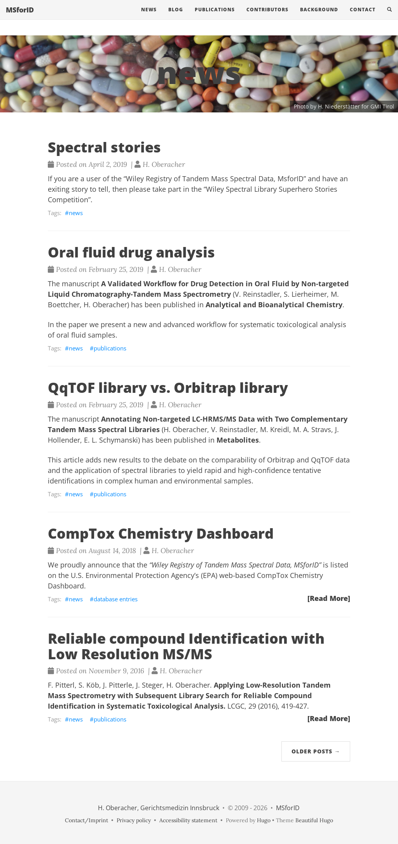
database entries (116, 599)
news (76, 213)
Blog (175, 17)
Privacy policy (134, 820)
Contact (362, 17)
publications (110, 348)
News (149, 17)
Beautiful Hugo (314, 820)
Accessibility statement (188, 820)
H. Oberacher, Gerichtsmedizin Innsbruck (158, 808)
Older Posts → (316, 751)
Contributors (267, 17)
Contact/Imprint (86, 820)
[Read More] (328, 598)
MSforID (20, 17)
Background (319, 17)
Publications (215, 17)
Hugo (264, 820)
